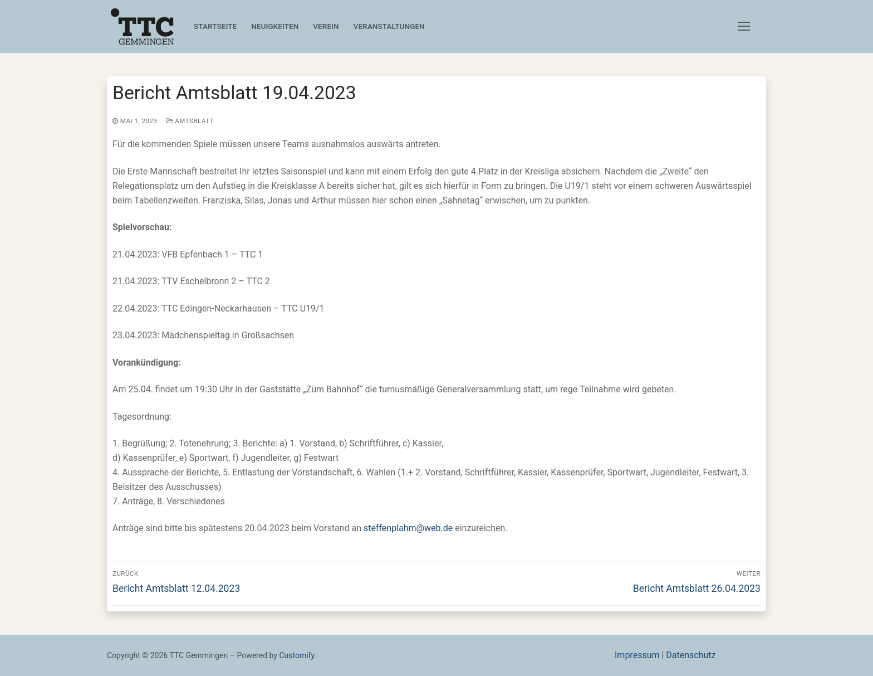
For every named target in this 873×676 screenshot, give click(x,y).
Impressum (637, 655)
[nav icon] (746, 26)
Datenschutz (690, 655)
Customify (296, 655)
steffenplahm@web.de (408, 528)
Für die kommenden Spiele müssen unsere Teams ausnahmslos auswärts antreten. (284, 144)
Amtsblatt (190, 121)
